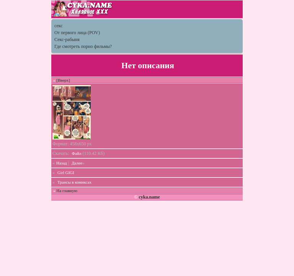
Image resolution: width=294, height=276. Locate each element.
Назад (61, 163)
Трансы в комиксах (74, 182)
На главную (66, 190)
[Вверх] (63, 80)
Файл (77, 153)
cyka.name (149, 197)
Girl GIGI (65, 172)
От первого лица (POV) (77, 32)
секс (58, 25)
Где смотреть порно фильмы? (83, 46)
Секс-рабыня (67, 39)
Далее (77, 163)
